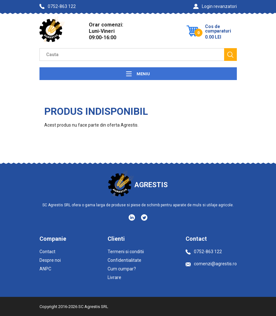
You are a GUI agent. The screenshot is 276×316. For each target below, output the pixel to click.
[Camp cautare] (131, 54)
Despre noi (50, 260)
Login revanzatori (215, 6)
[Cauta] (230, 54)
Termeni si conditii (126, 251)
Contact (47, 251)
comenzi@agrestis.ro (211, 263)
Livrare (114, 277)
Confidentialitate (124, 260)
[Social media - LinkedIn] (132, 217)
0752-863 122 (57, 6)
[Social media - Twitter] (144, 217)
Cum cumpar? (122, 268)
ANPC (45, 268)
